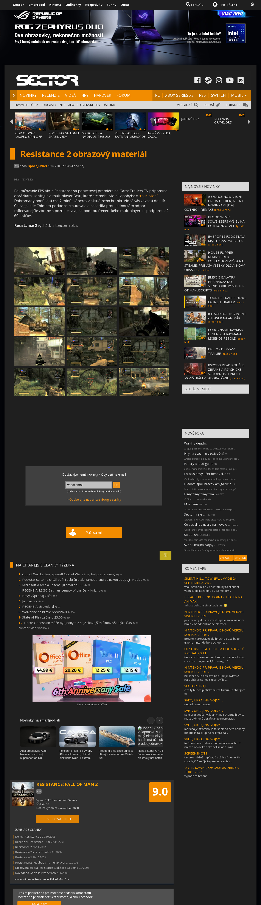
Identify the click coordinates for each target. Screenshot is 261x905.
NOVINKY (28, 95)
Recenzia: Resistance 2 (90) (32, 842)
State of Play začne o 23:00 (46, 617)
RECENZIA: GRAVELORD (223, 120)
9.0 (160, 791)
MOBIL (237, 95)
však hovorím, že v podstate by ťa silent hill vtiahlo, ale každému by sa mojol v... (212, 589)
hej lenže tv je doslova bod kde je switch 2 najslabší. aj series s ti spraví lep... (211, 678)
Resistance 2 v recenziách (32, 852)
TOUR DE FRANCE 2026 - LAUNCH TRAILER (227, 300)
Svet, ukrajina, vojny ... (200, 545)
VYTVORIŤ (226, 558)
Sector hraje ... (194, 514)
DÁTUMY (109, 105)
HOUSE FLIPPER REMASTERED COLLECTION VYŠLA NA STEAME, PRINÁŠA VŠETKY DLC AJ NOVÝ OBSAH (214, 261)
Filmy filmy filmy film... (200, 494)
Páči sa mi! (94, 532)
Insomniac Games (65, 800)
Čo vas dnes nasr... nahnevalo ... (207, 524)
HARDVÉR (102, 95)
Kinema (55, 4)
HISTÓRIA (31, 105)
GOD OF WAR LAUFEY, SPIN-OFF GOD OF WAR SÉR (28, 136)
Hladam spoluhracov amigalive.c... (208, 484)
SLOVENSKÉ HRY (88, 105)
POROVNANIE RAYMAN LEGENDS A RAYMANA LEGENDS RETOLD (225, 334)
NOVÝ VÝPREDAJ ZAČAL (159, 135)
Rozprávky (94, 4)
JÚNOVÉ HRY (190, 119)
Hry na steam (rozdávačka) (204, 453)
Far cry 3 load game (198, 463)
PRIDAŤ (209, 105)
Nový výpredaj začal (39, 595)
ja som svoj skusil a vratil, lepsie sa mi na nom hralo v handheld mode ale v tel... (214, 622)
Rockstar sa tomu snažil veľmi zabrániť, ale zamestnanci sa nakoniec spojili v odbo (85, 579)
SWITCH (218, 95)
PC (157, 95)
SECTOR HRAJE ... (197, 686)
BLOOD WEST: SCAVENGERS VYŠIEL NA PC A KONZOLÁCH (226, 221)
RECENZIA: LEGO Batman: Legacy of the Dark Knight (64, 590)
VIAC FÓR (240, 558)
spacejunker (37, 166)
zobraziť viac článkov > (34, 628)
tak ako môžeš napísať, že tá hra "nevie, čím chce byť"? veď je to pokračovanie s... (212, 759)
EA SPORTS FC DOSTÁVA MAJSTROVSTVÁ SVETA (226, 238)
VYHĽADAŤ (184, 105)
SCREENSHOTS (195, 753)
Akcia (45, 804)
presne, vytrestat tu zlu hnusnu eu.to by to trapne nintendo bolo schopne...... (212, 640)
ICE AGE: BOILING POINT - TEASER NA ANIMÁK (227, 316)
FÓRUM (123, 95)
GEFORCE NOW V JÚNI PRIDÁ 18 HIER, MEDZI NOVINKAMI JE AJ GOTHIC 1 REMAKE (213, 203)
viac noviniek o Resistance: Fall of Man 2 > (41, 879)
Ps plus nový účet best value (205, 473)
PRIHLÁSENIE (229, 5)
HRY (85, 95)
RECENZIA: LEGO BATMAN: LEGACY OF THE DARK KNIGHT (130, 136)
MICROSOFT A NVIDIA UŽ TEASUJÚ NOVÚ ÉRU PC (96, 136)
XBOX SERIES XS (179, 95)
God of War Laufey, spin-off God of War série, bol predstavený (72, 574)
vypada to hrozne (196, 776)
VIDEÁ (70, 95)
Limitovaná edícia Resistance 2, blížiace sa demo (46, 868)
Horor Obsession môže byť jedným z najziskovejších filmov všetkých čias (81, 622)
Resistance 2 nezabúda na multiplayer (40, 862)
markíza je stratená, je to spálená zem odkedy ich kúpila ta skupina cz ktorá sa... (214, 731)
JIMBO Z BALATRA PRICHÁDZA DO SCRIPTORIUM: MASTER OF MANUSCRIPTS (214, 283)
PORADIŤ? (233, 105)
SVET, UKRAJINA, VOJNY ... (203, 700)
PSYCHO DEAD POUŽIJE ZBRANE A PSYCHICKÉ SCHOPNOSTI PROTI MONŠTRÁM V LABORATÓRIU (214, 371)
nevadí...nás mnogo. (197, 704)
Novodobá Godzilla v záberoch (35, 873)
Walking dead (194, 443)
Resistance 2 (23, 847)
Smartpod (36, 4)
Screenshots (193, 534)
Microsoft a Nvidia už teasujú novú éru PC (56, 585)
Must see (191, 504)
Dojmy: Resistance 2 (28, 837)
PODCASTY (48, 105)
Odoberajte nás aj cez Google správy (95, 499)
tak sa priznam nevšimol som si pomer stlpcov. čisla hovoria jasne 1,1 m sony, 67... (214, 659)
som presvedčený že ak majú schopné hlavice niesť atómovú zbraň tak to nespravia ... (214, 716)
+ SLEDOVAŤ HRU (57, 819)
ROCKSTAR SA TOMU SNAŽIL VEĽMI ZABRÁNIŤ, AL (63, 136)
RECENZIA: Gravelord (41, 606)
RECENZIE (51, 95)
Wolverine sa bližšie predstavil (48, 612)
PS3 (17, 166)
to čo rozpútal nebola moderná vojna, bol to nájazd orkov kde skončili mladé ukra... (212, 745)
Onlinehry (73, 4)
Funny (111, 4)
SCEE (48, 800)
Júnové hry (33, 601)
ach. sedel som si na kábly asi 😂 (205, 605)
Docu (125, 4)
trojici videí (148, 195)
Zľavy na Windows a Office (92, 704)
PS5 (202, 95)
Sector (18, 4)
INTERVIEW (67, 105)
